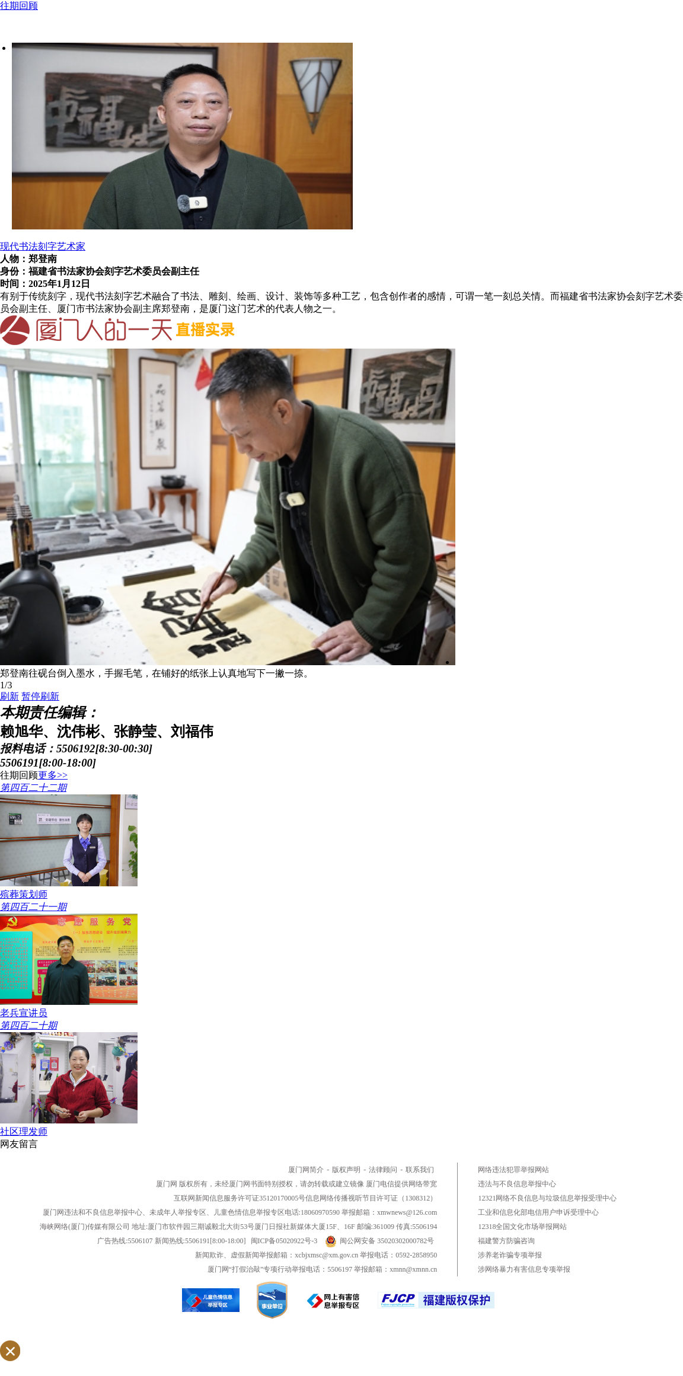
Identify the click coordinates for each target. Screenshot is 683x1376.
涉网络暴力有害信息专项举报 (524, 1269)
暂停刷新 (40, 696)
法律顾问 (383, 1170)
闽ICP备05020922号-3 (284, 1241)
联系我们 (420, 1170)
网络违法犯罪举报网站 (513, 1170)
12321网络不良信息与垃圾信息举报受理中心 (547, 1198)
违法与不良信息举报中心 (517, 1184)
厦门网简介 (306, 1170)
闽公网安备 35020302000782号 (379, 1241)
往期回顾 (19, 6)
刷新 (9, 696)
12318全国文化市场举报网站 (522, 1226)
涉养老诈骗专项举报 (510, 1255)
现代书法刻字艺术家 (42, 246)
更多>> (53, 775)
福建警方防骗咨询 (506, 1241)
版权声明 (346, 1170)
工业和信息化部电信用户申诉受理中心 (538, 1212)
